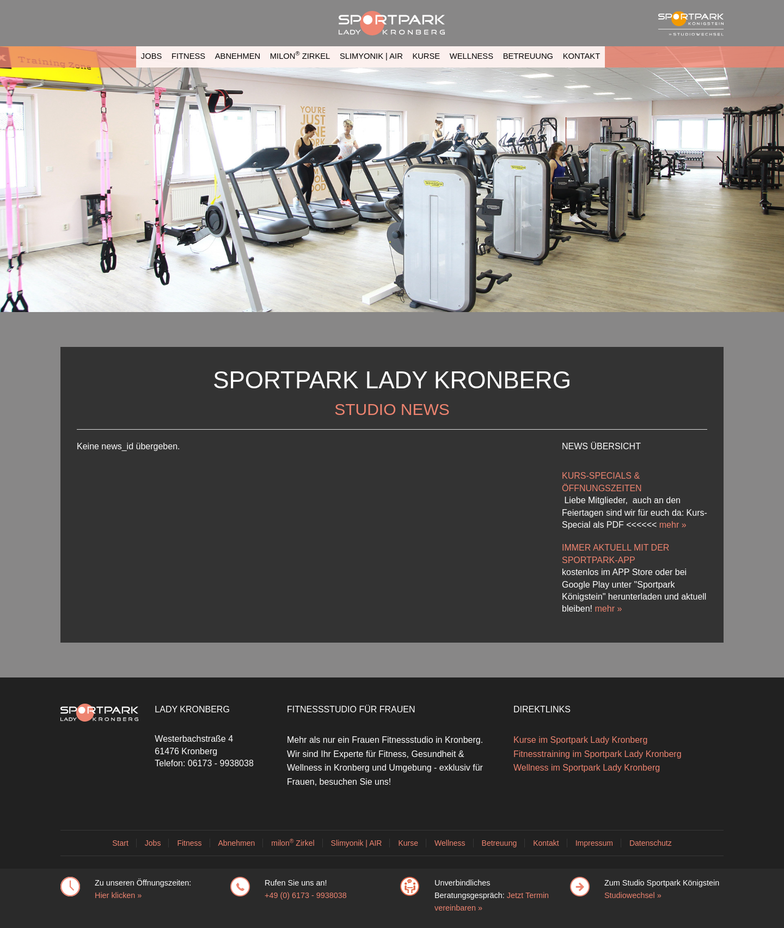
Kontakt (581, 56)
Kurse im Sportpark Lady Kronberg (580, 739)
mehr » (673, 524)
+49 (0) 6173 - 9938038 (306, 895)
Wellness (471, 56)
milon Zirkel (300, 55)
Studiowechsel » (632, 895)
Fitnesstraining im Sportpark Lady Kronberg (597, 754)
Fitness (188, 56)
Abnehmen (237, 56)
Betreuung (528, 56)
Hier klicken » (118, 895)
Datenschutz (650, 843)
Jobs (151, 56)
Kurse (426, 56)
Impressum (594, 843)
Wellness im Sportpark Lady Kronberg (586, 767)
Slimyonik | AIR (371, 56)
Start (120, 843)
